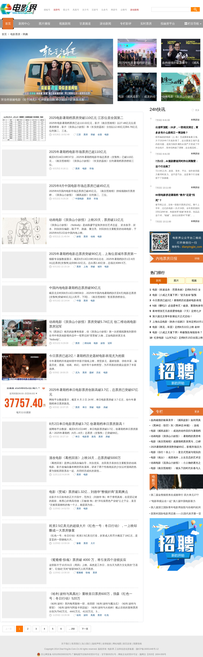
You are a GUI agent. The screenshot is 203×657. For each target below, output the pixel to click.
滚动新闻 (134, 10)
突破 (93, 134)
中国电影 (79, 198)
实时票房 (146, 23)
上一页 (8, 629)
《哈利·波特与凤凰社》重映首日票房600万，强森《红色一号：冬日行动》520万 (90, 596)
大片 (93, 543)
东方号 (85, 10)
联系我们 (76, 643)
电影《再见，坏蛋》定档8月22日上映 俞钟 (176, 327)
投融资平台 (168, 23)
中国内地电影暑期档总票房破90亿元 (75, 288)
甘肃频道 (85, 23)
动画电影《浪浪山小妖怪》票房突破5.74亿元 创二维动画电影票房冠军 (92, 324)
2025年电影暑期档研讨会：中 (137, 62)
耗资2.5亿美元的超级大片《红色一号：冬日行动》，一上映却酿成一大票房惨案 (93, 528)
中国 (79, 300)
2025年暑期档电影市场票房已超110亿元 (77, 152)
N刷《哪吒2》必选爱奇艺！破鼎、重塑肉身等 (177, 305)
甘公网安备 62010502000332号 (54, 654)
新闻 (158, 280)
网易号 (114, 10)
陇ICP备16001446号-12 (147, 649)
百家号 (95, 10)
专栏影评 (125, 23)
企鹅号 (124, 10)
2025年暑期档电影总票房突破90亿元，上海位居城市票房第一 (93, 254)
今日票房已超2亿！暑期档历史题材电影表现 (176, 300)
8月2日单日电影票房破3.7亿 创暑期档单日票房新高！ (87, 424)
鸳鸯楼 (80, 572)
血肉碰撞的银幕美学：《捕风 (180, 62)
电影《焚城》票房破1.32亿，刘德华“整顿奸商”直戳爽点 (88, 492)
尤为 (77, 372)
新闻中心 (24, 23)
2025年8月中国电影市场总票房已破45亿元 (79, 186)
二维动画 (86, 343)
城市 (100, 266)
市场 (91, 168)
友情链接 (106, 643)
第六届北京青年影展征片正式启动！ (172, 316)
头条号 (104, 10)
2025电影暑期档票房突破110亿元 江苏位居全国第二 (86, 118)
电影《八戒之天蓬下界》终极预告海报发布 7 (177, 332)
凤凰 (93, 615)
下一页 (85, 629)
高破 (105, 407)
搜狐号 (47, 10)
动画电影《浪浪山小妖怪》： (180, 96)
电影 (107, 134)
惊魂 (88, 572)
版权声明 (96, 643)
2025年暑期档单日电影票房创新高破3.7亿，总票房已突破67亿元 (93, 392)
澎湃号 (56, 10)
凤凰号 (76, 10)
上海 (86, 266)
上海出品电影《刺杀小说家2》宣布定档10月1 (177, 321)
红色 (107, 615)
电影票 (85, 436)
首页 (8, 23)
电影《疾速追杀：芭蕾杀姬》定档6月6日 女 (176, 289)
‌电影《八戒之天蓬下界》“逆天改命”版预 (174, 295)
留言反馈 (127, 643)
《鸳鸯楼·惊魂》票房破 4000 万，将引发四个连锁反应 (87, 560)
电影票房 (15, 34)
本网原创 (195, 120)
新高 (94, 436)
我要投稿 (137, 643)
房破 (108, 436)
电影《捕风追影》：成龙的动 (136, 96)
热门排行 (157, 273)
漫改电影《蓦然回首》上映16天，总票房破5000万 (85, 458)
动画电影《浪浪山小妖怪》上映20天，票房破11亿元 (86, 220)
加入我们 (86, 643)
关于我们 (65, 643)
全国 (100, 134)
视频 (194, 280)
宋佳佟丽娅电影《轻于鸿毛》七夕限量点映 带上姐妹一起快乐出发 (42, 99)
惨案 (79, 543)
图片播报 (44, 23)
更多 (197, 110)
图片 (176, 280)
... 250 (72, 629)
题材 (91, 372)
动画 (93, 236)
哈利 (79, 615)
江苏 (79, 134)
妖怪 (79, 236)
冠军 (110, 343)
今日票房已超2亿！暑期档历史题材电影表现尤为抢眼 (87, 356)
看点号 (66, 10)
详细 (196, 258)
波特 (86, 615)
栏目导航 (193, 23)
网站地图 (117, 643)
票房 (86, 134)
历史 (98, 372)
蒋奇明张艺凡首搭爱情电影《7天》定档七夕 (176, 311)
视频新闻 (65, 23)
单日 (84, 407)
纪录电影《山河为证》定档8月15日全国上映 (178, 337)
